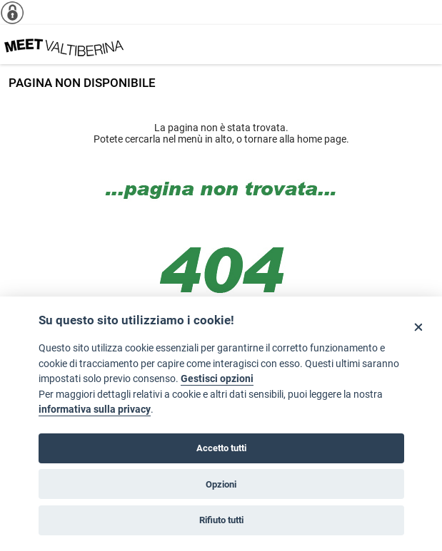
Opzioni (221, 484)
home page (321, 139)
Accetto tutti (221, 448)
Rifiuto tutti (221, 520)
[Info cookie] (18, 12)
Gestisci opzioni (217, 379)
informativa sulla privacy (95, 409)
